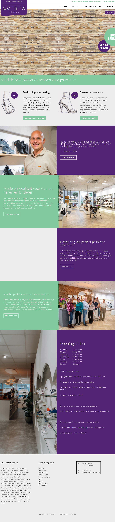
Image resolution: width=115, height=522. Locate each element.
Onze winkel (64, 6)
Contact (41, 481)
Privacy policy (42, 483)
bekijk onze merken (12, 214)
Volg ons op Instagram (68, 514)
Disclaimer (41, 486)
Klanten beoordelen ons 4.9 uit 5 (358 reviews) (86, 1)
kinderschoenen (44, 205)
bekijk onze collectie (89, 118)
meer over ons (67, 267)
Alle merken (42, 470)
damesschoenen (16, 205)
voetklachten (105, 253)
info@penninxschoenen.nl (91, 472)
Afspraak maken (11, 316)
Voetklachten (90, 6)
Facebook (72, 427)
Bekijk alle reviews (68, 157)
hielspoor (80, 253)
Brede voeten (43, 475)
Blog (101, 6)
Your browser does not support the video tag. (57, 42)
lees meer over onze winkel (34, 118)
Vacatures (110, 6)
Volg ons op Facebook (47, 514)
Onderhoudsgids (44, 477)
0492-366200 (86, 470)
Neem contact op (109, 1)
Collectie (76, 6)
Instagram (83, 427)
